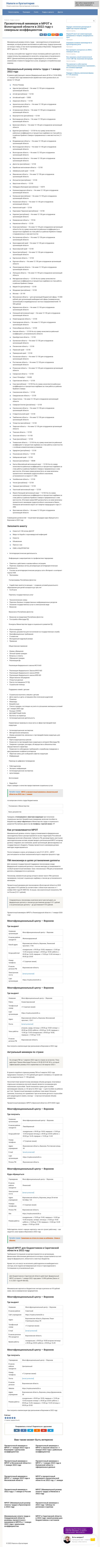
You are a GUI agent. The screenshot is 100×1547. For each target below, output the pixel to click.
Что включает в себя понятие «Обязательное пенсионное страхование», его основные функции (81, 65)
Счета (36, 12)
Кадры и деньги (48, 12)
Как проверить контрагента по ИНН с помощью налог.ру (79, 51)
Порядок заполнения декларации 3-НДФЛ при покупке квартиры (78, 27)
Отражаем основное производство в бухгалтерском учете (79, 43)
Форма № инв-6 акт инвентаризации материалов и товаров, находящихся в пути (79, 35)
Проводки (26, 12)
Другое (60, 12)
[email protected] (28, 974)
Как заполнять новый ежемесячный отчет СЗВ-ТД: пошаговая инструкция (79, 58)
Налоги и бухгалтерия (20, 3)
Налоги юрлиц (13, 12)
